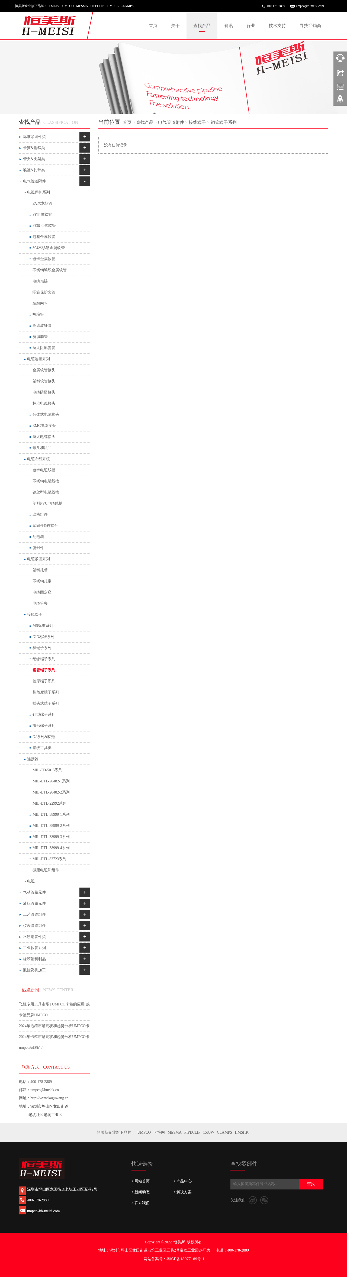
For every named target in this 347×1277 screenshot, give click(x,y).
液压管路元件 (34, 903)
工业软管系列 (34, 948)
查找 (311, 1184)
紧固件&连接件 (45, 526)
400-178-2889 (276, 6)
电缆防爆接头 (44, 392)
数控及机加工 (34, 970)
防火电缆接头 (44, 437)
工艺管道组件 (34, 914)
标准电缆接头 (44, 403)
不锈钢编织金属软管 (50, 270)
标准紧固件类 (34, 137)
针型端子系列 (44, 714)
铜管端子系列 (224, 122)
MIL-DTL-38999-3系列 (51, 837)
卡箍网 (159, 1132)
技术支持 (277, 25)
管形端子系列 (44, 681)
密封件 (38, 548)
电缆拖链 (40, 281)
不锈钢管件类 (34, 937)
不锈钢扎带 (42, 581)
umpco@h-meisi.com (310, 6)
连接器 (32, 759)
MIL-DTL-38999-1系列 (51, 814)
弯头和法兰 (42, 448)
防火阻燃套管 (44, 348)
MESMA (174, 1132)
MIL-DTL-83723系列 (49, 859)
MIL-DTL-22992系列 (49, 803)
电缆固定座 (42, 592)
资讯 (228, 25)
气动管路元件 (34, 892)
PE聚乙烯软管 (44, 226)
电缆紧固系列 (38, 559)
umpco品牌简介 (31, 1048)
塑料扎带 (40, 570)
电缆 (31, 881)
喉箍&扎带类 (34, 170)
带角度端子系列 (46, 692)
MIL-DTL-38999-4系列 (51, 848)
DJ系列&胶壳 (44, 737)
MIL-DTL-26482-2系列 (51, 792)
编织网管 (40, 303)
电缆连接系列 (38, 359)
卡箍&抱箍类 (34, 148)
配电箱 (38, 537)
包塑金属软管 (44, 237)
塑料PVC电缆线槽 (48, 503)
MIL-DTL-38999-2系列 (51, 826)
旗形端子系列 (44, 726)
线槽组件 (40, 514)
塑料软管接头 (44, 381)
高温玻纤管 (42, 326)
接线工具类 (42, 748)
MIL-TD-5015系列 (47, 770)
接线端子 (197, 122)
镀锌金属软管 (44, 259)
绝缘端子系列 (44, 659)
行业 (250, 25)
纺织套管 (40, 337)
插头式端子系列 (46, 703)
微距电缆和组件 (46, 870)
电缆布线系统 (38, 459)
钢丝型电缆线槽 (46, 492)
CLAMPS (224, 1132)
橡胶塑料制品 (34, 959)
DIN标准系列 (43, 637)
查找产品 (202, 25)
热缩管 (38, 314)
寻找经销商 (310, 25)
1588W (208, 1132)
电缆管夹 (40, 603)
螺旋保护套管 (44, 292)
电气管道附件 (171, 122)
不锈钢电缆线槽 (46, 481)
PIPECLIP (192, 1132)
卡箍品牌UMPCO (33, 1015)
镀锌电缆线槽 (44, 470)
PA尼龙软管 (42, 203)
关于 (175, 25)
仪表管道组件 (34, 926)
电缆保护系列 (38, 192)
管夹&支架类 (34, 159)
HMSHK (242, 1132)
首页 (153, 25)
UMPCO (144, 1132)
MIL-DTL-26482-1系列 (51, 781)
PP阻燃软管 (42, 214)
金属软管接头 (44, 370)
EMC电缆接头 (44, 426)
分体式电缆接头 (46, 414)
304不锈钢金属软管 (49, 248)
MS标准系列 (43, 626)
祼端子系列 (42, 648)
